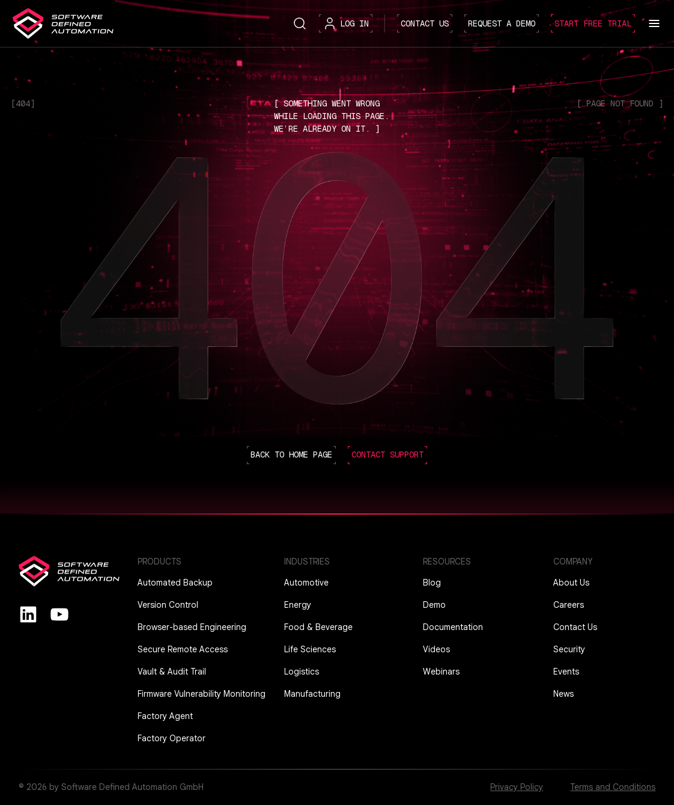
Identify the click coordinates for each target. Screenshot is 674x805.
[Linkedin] (28, 613)
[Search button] (300, 22)
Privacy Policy (516, 787)
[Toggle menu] (654, 23)
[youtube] (59, 613)
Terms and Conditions (612, 787)
